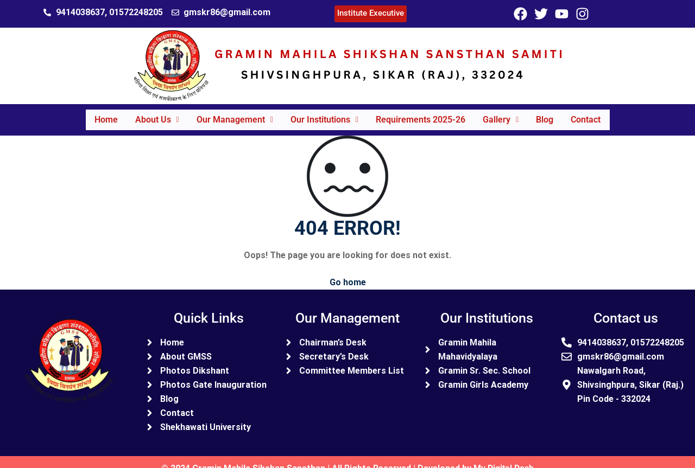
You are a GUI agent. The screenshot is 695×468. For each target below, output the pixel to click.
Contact (593, 115)
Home (98, 115)
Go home (348, 272)
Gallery (504, 115)
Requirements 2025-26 (421, 115)
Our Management (231, 115)
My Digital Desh (503, 458)
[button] (152, 115)
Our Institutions (323, 115)
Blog (550, 115)
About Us (152, 115)
